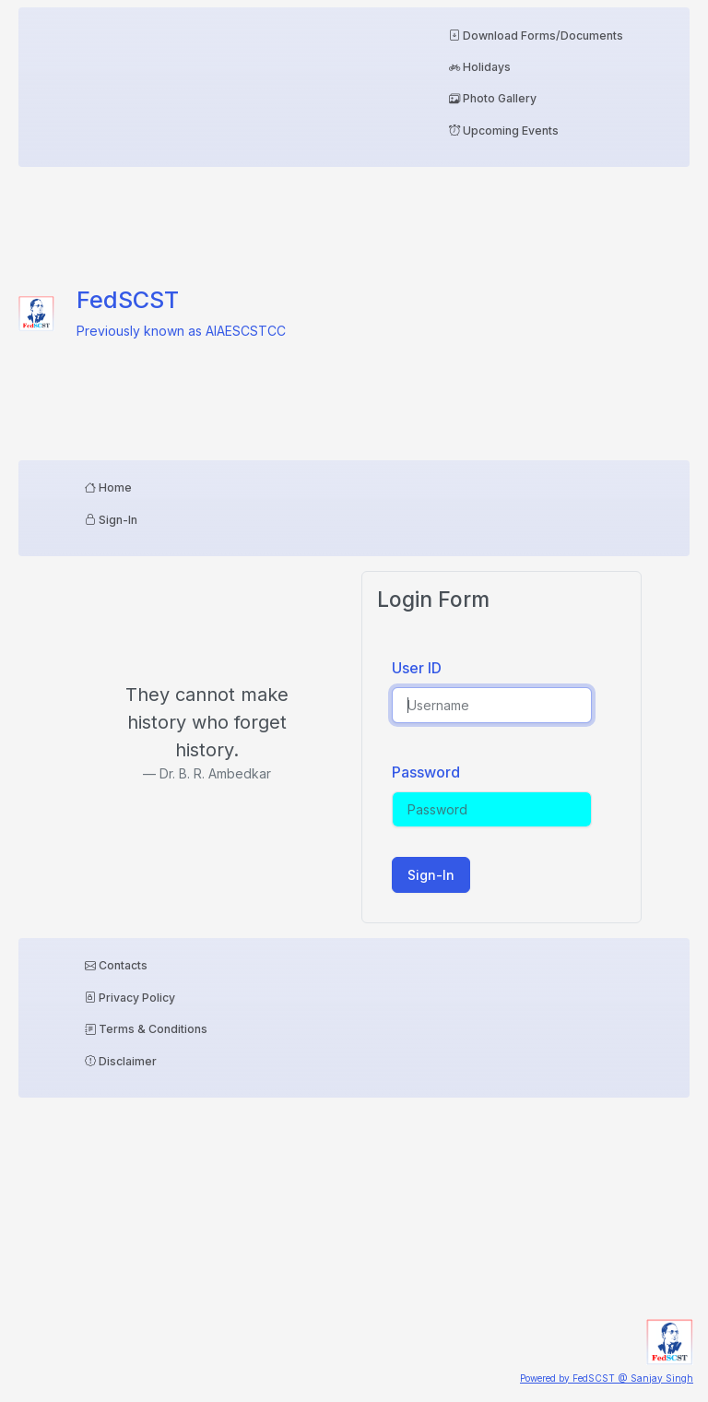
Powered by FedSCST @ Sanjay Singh (606, 1378)
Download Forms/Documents (536, 35)
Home (108, 487)
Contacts (116, 965)
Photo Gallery (493, 98)
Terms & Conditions (146, 1029)
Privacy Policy (130, 997)
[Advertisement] (536, 311)
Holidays (480, 67)
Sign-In (111, 520)
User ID (417, 668)
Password (417, 772)
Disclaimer (121, 1061)
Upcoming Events (504, 130)
